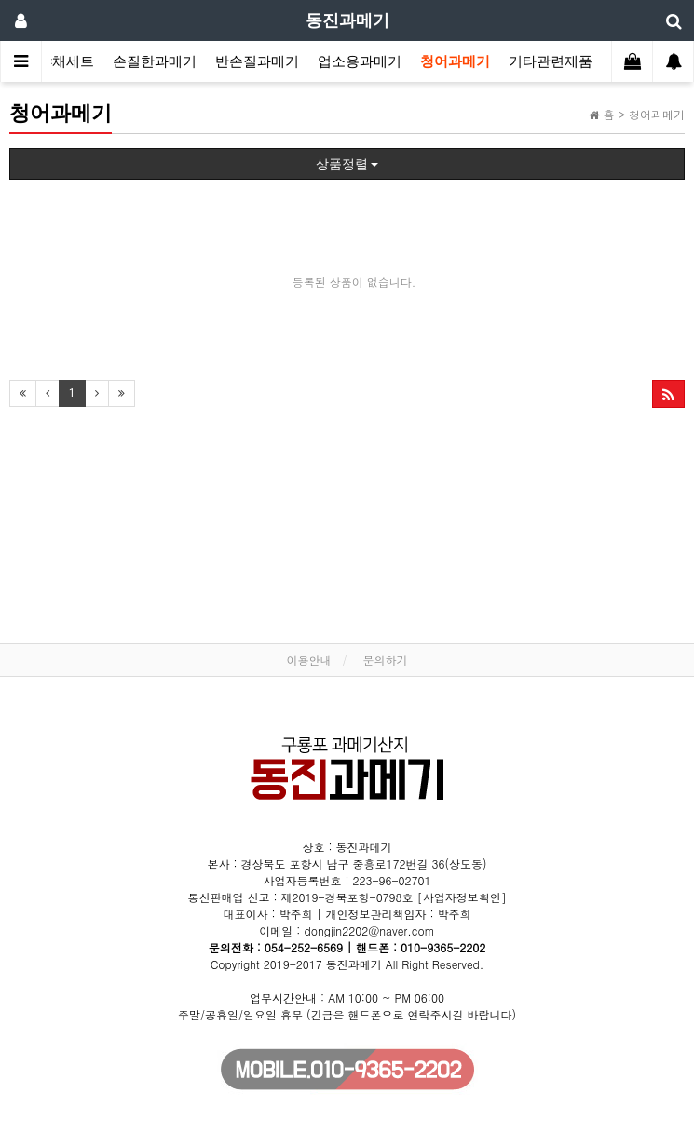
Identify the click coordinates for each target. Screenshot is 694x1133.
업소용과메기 (359, 61)
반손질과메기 (257, 61)
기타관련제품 (550, 61)
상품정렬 (347, 163)
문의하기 (385, 660)
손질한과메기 (155, 61)
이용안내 (308, 660)
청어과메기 (455, 61)
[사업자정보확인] (462, 897)
